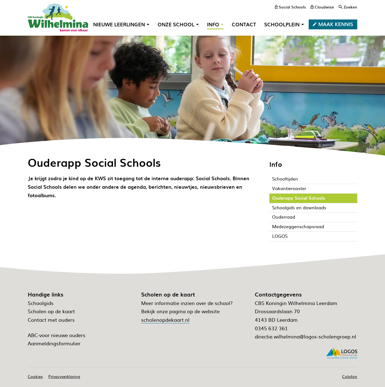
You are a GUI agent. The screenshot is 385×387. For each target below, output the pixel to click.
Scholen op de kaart (51, 311)
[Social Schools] (290, 7)
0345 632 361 (271, 328)
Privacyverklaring (64, 376)
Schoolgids (41, 303)
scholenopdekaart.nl (165, 319)
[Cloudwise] (322, 7)
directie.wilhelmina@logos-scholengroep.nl (305, 336)
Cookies (35, 376)
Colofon (349, 376)
